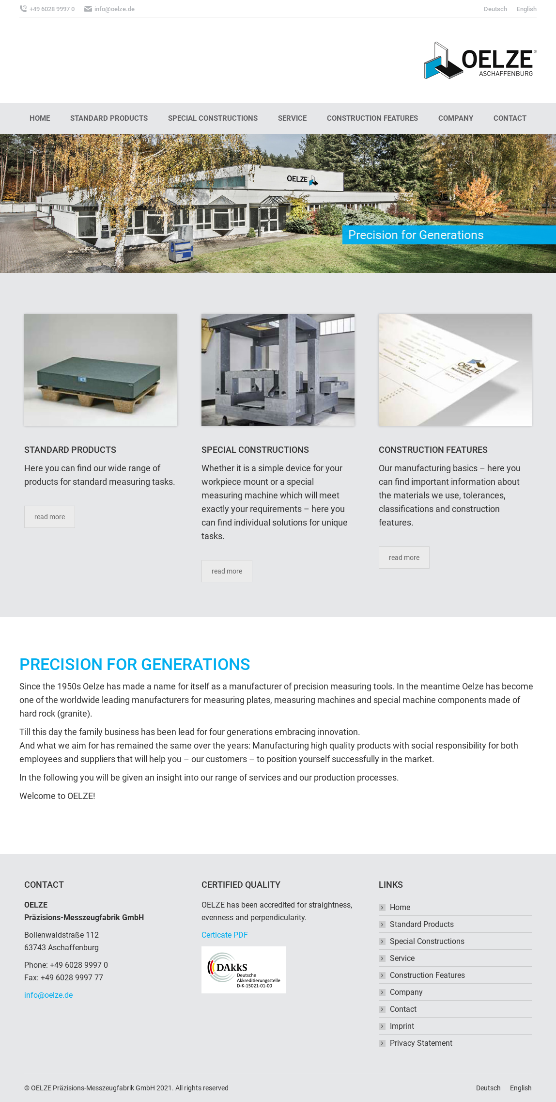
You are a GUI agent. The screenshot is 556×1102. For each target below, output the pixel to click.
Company (406, 992)
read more (49, 517)
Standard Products (422, 924)
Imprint (402, 1026)
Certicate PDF (224, 935)
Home (400, 907)
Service (402, 958)
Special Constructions (427, 941)
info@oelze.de (48, 995)
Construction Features (427, 975)
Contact (403, 1009)
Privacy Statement (421, 1043)
